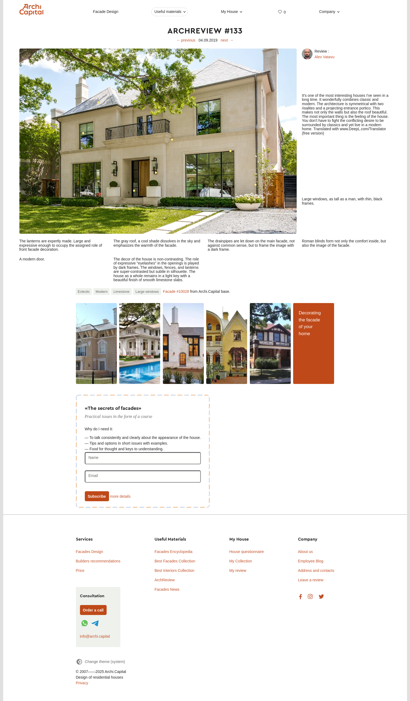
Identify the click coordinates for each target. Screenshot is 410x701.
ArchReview (165, 580)
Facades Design (89, 551)
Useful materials (167, 11)
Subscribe (97, 496)
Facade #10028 (176, 291)
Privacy (82, 683)
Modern (101, 292)
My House (229, 11)
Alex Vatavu (325, 57)
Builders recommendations (98, 561)
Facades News (167, 589)
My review (237, 570)
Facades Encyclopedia (173, 551)
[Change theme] (100, 661)
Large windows (147, 292)
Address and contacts (316, 570)
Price (80, 570)
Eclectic (84, 292)
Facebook (300, 596)
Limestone (121, 292)
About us (305, 551)
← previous (186, 40)
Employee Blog (310, 561)
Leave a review (310, 580)
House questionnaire (246, 551)
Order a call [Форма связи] (93, 610)
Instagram (310, 596)
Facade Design (105, 11)
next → (227, 40)
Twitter (321, 596)
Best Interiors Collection (174, 570)
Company (327, 11)
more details (120, 496)
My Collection (240, 561)
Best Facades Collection (175, 561)
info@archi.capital (95, 636)
